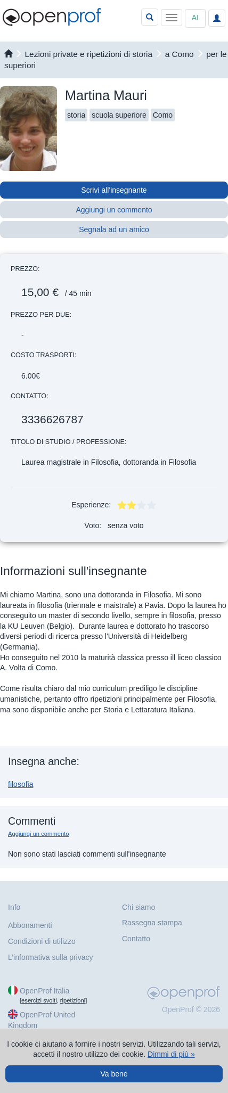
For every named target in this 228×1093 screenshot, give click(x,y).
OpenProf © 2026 (191, 1009)
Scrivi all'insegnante (113, 190)
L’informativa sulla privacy (50, 957)
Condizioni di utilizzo (42, 941)
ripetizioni (72, 1000)
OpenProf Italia (44, 991)
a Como (179, 54)
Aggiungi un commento (114, 210)
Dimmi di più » (171, 1054)
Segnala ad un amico (114, 229)
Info (14, 907)
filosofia (20, 784)
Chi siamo (138, 907)
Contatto (136, 938)
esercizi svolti (39, 1000)
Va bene (113, 1074)
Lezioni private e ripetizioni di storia (89, 54)
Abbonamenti (30, 925)
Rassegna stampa (152, 922)
